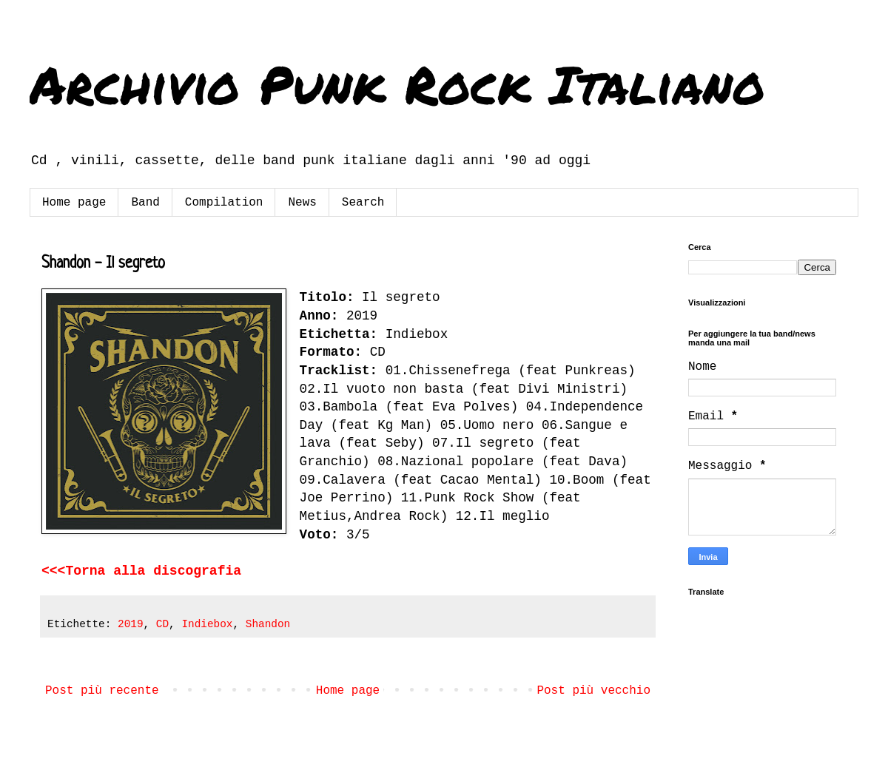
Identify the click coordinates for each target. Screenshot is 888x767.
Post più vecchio (593, 690)
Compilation (224, 202)
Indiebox (206, 624)
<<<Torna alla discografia (141, 571)
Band (145, 202)
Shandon (268, 624)
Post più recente (102, 690)
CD (162, 624)
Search (363, 202)
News (302, 202)
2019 (131, 624)
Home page (74, 202)
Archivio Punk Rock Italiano (397, 84)
